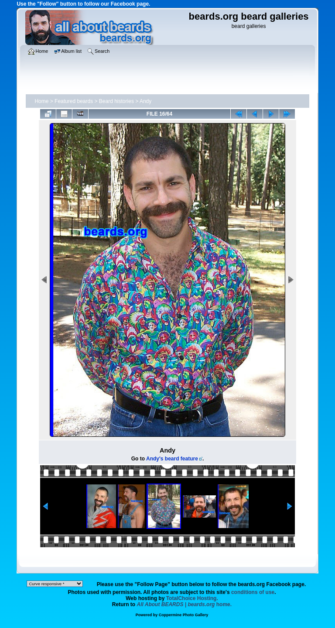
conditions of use (252, 592)
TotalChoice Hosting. (192, 598)
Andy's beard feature (172, 459)
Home (41, 101)
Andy (145, 101)
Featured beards (74, 101)
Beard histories (116, 101)
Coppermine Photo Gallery (184, 615)
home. (184, 604)
